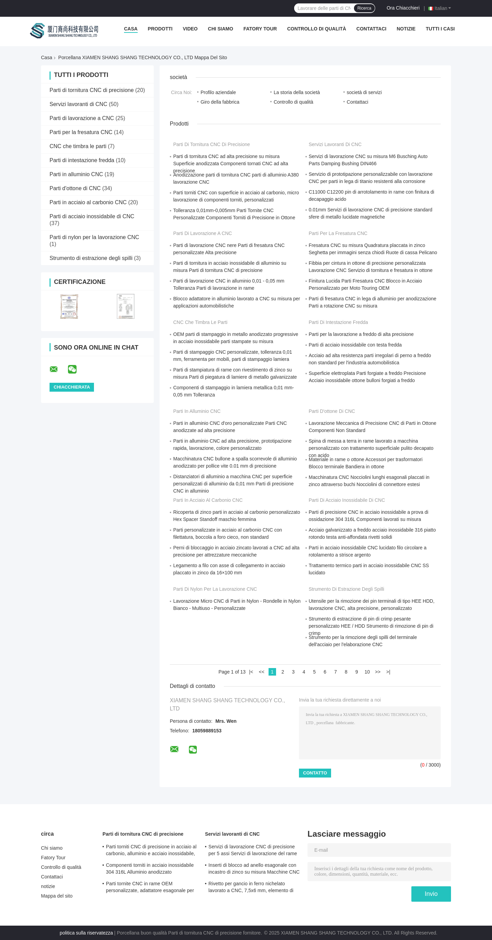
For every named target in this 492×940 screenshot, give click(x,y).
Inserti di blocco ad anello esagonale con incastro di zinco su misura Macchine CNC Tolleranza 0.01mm (254, 869)
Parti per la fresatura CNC (81, 132)
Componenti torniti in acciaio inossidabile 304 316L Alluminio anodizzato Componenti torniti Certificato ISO (150, 869)
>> (377, 672)
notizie (406, 28)
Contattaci (371, 28)
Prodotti (160, 28)
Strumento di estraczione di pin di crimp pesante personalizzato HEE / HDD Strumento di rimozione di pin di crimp (371, 626)
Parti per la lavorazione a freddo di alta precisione (361, 334)
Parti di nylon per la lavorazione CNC (94, 237)
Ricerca (364, 8)
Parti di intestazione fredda (82, 160)
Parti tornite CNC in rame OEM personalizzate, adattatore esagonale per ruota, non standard (150, 888)
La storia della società (297, 92)
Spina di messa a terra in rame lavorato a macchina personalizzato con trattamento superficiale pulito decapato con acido (371, 448)
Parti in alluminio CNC (76, 174)
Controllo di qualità (316, 28)
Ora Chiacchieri (403, 8)
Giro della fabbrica (220, 102)
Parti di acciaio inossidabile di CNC (92, 216)
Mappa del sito (56, 896)
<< (261, 672)
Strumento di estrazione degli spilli (91, 258)
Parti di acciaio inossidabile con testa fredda (355, 345)
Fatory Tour (260, 28)
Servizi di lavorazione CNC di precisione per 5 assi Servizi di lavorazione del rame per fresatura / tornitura (252, 851)
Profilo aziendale (218, 92)
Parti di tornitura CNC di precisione (92, 90)
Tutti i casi (440, 28)
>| (388, 672)
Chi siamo (220, 28)
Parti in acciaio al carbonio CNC (88, 202)
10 (367, 672)
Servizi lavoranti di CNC (78, 104)
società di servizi (364, 92)
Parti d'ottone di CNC (75, 188)
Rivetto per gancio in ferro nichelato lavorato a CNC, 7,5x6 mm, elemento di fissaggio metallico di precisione (250, 888)
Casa (131, 28)
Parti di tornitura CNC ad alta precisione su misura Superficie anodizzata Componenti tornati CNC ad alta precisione (230, 163)
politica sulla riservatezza (86, 933)
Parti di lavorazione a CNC (82, 118)
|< (251, 672)
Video (190, 28)
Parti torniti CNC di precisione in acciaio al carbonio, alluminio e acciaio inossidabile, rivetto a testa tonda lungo (151, 851)
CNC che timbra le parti (78, 146)
